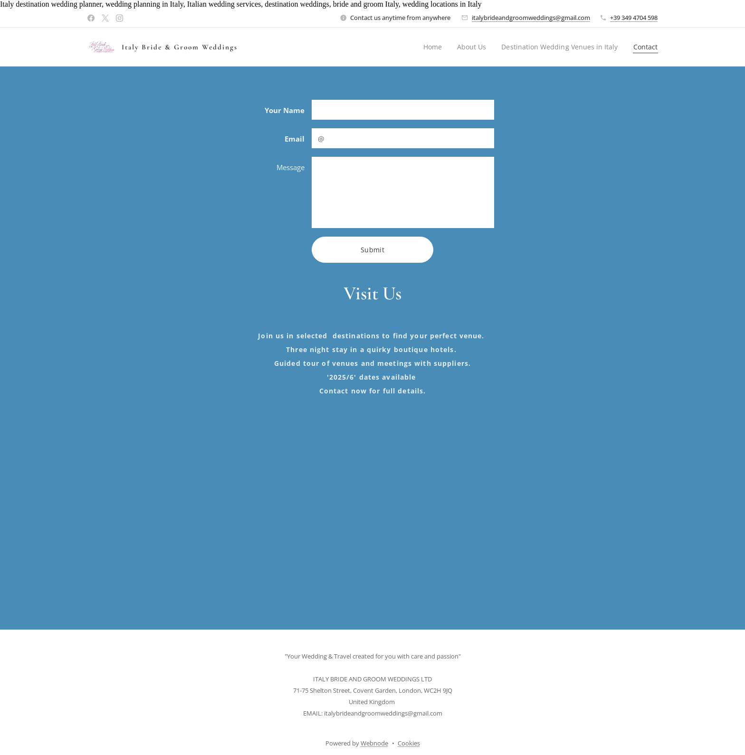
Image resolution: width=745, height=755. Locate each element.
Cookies (409, 743)
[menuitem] (429, 47)
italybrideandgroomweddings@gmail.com (531, 17)
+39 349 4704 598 (634, 17)
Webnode (374, 743)
